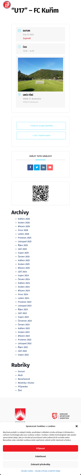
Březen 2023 (24, 336)
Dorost (21, 371)
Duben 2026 (24, 222)
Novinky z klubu (26, 382)
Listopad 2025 (24, 241)
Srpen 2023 (23, 317)
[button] (76, 426)
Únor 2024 (23, 294)
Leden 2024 (23, 298)
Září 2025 (22, 249)
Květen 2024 (24, 283)
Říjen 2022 (23, 347)
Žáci (20, 390)
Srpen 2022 (23, 354)
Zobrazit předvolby (40, 464)
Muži (20, 375)
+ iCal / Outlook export (41, 135)
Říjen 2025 (23, 245)
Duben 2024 (24, 286)
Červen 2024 (24, 279)
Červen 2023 (24, 324)
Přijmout (40, 448)
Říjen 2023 (23, 309)
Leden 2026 (23, 234)
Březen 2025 (24, 268)
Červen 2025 (24, 256)
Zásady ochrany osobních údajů (47, 471)
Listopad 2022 (24, 343)
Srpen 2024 (23, 275)
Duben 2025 (24, 264)
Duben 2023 (24, 332)
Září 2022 (22, 351)
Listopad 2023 (24, 305)
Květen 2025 (24, 260)
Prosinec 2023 (24, 302)
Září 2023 (22, 313)
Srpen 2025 (23, 253)
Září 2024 (22, 271)
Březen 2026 (24, 226)
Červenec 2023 (25, 320)
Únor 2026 (23, 230)
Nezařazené (24, 379)
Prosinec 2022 (24, 339)
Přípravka (23, 386)
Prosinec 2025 (24, 237)
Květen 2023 (24, 328)
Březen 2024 (24, 290)
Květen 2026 (24, 219)
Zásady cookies (27, 471)
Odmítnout (40, 456)
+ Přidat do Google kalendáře (41, 126)
